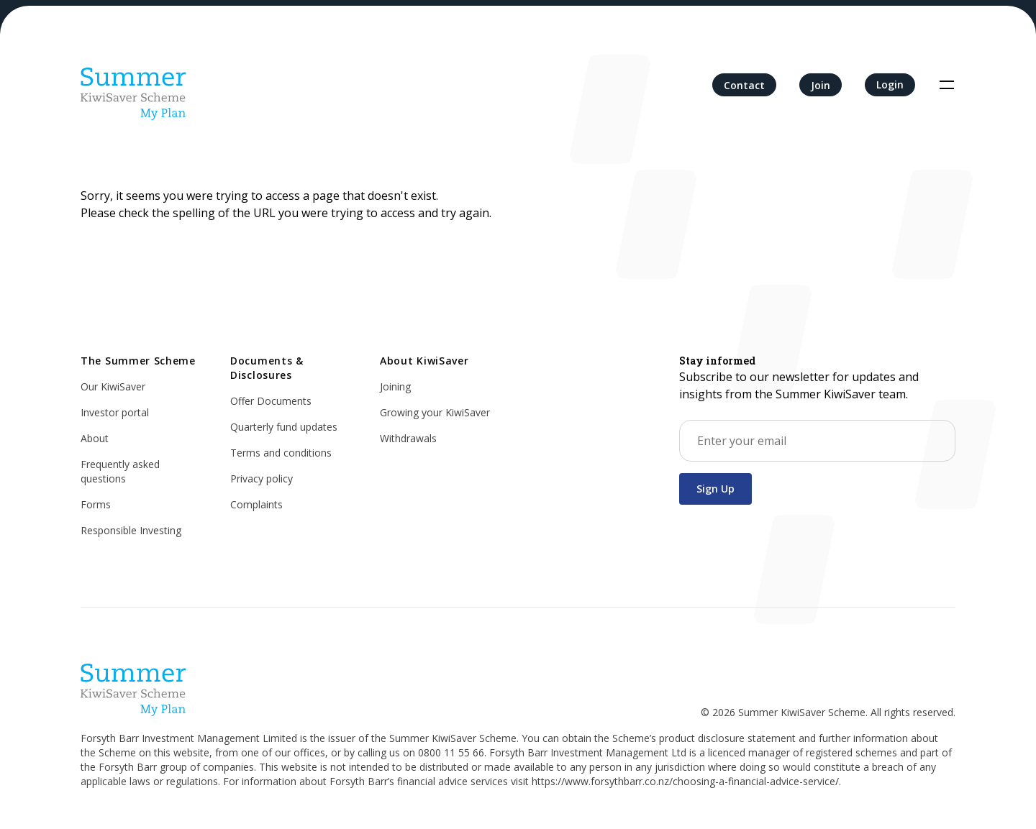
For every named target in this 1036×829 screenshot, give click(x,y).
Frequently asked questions (120, 471)
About (95, 438)
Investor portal (115, 412)
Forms (96, 504)
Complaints (256, 504)
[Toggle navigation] (947, 85)
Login (890, 84)
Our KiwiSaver (113, 386)
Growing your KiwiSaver (435, 412)
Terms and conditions (281, 452)
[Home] (134, 85)
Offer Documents (271, 401)
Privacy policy (261, 478)
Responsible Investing (131, 530)
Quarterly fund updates (283, 427)
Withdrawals (408, 438)
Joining (395, 386)
